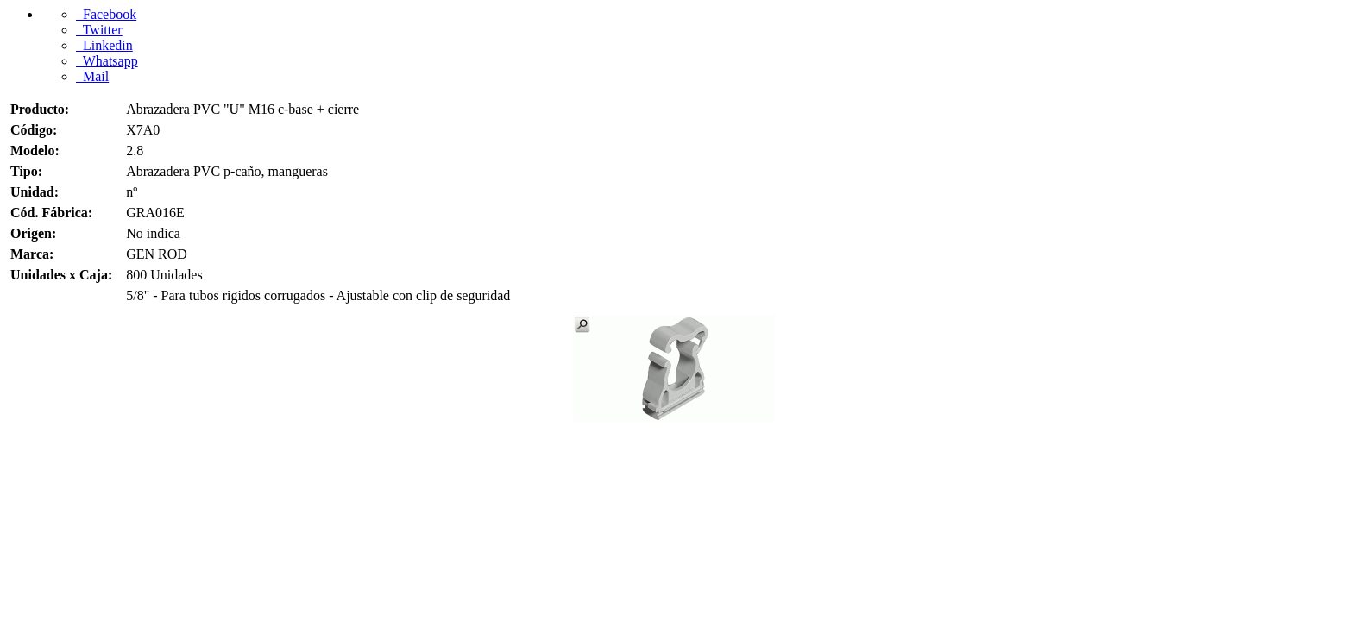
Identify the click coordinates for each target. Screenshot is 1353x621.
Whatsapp (107, 60)
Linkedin (104, 45)
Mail (92, 76)
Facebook (106, 14)
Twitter (99, 29)
